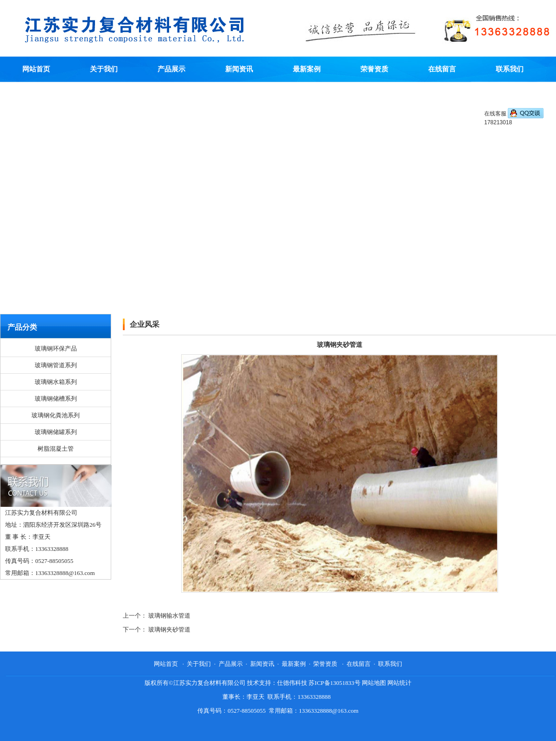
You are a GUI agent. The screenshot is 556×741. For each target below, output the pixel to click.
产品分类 (22, 327)
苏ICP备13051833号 (334, 682)
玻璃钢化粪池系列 (56, 415)
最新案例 (307, 69)
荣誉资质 (374, 69)
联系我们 (510, 69)
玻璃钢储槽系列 (56, 398)
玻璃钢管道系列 (56, 365)
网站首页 (36, 69)
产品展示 (171, 69)
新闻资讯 (239, 69)
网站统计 (399, 682)
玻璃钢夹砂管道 (169, 629)
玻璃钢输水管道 (169, 615)
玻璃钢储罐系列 (56, 431)
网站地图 (374, 682)
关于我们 (104, 69)
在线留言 (442, 69)
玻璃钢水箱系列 (56, 381)
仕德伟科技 (292, 682)
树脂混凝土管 (56, 448)
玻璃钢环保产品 (56, 348)
